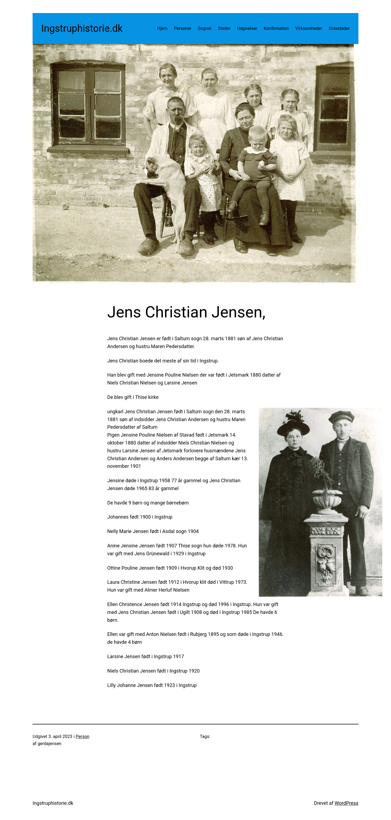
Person (82, 736)
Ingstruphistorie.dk (82, 28)
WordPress (346, 803)
